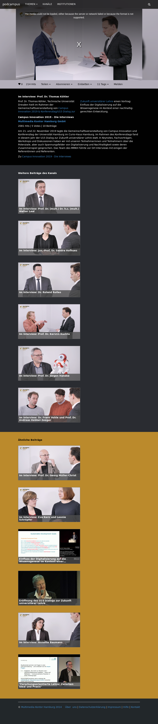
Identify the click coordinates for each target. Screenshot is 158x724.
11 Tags (103, 84)
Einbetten (85, 84)
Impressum (114, 707)
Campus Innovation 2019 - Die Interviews (46, 156)
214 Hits (31, 84)
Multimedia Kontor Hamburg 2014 (41, 707)
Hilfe (126, 707)
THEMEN (31, 4)
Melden (118, 84)
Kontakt (135, 707)
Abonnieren (64, 84)
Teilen (46, 84)
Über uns (71, 707)
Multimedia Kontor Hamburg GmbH (42, 121)
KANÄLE (47, 4)
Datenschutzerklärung (92, 707)
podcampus (11, 4)
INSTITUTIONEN (66, 4)
